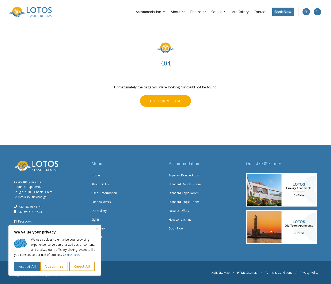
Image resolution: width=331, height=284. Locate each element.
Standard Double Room (185, 184)
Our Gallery (99, 210)
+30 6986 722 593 (29, 211)
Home (95, 175)
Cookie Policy (72, 256)
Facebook (24, 221)
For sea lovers (101, 202)
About (175, 11)
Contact (257, 11)
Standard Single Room (184, 202)
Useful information (104, 193)
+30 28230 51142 (30, 206)
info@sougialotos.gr (32, 197)
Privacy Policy (309, 272)
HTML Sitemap (247, 272)
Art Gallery (237, 11)
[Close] (96, 229)
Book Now (279, 11)
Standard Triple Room (184, 193)
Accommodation (148, 11)
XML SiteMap (221, 272)
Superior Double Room (184, 175)
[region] (54, 251)
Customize (28, 266)
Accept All (82, 266)
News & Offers (179, 210)
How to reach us (180, 219)
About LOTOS (100, 184)
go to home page (165, 101)
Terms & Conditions (278, 272)
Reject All (55, 266)
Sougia (216, 11)
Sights (95, 219)
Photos (195, 11)
